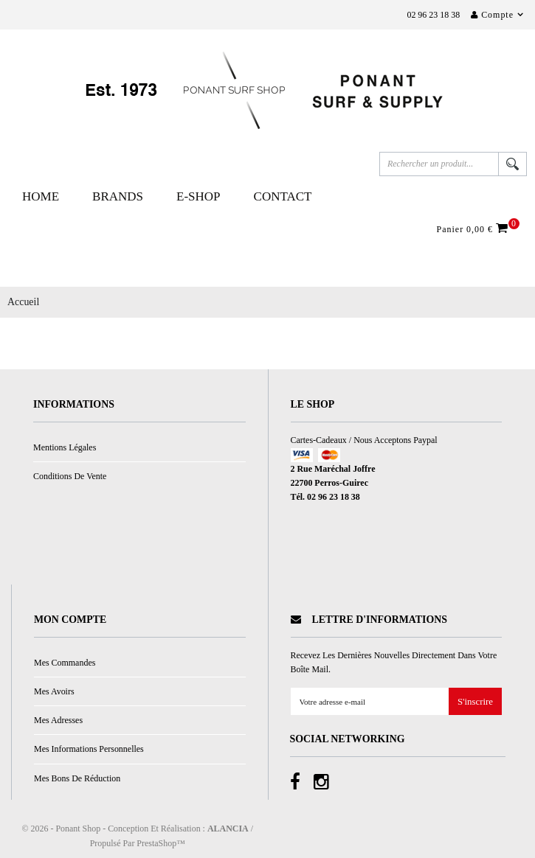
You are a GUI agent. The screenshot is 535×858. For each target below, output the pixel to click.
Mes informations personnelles (89, 749)
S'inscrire (475, 702)
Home (40, 196)
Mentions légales (64, 447)
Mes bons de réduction (77, 778)
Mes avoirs (54, 691)
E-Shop (198, 196)
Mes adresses (58, 720)
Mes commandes (64, 663)
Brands (117, 196)
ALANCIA (228, 828)
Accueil (23, 301)
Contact (283, 196)
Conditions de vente (69, 476)
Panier (474, 228)
